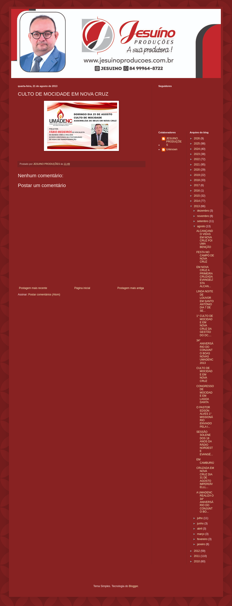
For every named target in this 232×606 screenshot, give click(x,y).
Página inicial (82, 288)
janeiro (201, 544)
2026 (197, 138)
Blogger (133, 586)
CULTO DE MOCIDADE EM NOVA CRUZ (204, 375)
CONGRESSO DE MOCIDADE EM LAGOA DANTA (205, 394)
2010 (197, 561)
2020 (197, 169)
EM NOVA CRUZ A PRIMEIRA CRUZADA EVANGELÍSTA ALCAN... (204, 277)
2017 (197, 185)
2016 (197, 190)
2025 (197, 143)
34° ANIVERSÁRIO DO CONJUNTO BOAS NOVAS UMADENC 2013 (204, 352)
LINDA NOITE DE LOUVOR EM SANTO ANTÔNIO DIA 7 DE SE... (204, 301)
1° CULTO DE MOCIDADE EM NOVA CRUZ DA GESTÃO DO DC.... (204, 325)
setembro (203, 221)
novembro (203, 216)
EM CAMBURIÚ (205, 461)
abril (200, 528)
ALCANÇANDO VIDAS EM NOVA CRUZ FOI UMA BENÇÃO (204, 239)
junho (200, 523)
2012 (197, 550)
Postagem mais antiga (130, 288)
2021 (197, 164)
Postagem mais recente (33, 288)
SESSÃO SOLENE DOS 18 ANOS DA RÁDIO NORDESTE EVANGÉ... (204, 443)
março (201, 534)
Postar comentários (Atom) (44, 294)
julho (200, 518)
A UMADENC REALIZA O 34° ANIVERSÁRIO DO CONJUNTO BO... (204, 502)
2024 (197, 148)
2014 (197, 200)
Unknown (171, 149)
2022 (197, 159)
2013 (197, 206)
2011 (197, 556)
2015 (197, 195)
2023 (197, 154)
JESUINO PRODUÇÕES (174, 141)
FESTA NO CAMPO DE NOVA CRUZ (205, 257)
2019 (197, 175)
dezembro (203, 210)
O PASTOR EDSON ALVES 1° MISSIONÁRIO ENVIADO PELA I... (204, 417)
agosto (201, 226)
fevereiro (202, 539)
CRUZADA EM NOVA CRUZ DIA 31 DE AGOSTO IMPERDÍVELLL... (205, 477)
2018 (197, 180)
